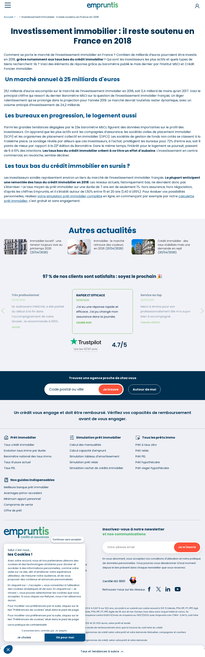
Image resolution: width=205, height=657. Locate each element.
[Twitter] (158, 590)
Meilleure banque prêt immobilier (26, 487)
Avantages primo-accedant (23, 493)
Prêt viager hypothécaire (152, 468)
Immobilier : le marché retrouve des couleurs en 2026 (109, 244)
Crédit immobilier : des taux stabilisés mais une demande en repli (174, 244)
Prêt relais (142, 451)
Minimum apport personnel (22, 499)
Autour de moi (144, 389)
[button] (8, 649)
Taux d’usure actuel (17, 462)
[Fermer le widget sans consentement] (67, 539)
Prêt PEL (140, 456)
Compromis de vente (18, 505)
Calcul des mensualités (85, 445)
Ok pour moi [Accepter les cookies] (65, 637)
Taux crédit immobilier (19, 445)
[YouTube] (178, 589)
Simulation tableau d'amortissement (94, 456)
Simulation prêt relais (84, 462)
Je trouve (110, 389)
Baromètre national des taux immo (28, 456)
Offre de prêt (13, 510)
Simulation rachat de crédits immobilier (96, 468)
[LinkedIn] (167, 590)
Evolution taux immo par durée (25, 451)
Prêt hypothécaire (147, 462)
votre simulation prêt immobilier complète (69, 196)
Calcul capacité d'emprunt (88, 451)
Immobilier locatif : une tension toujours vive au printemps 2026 (46, 244)
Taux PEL (9, 468)
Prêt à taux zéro (146, 445)
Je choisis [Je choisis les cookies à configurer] (24, 637)
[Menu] (8, 5)
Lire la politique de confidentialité (27, 624)
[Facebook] (149, 590)
